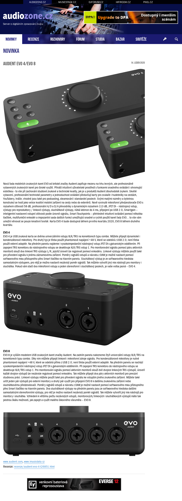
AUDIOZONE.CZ (37, 2)
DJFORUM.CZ (96, 2)
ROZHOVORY (57, 39)
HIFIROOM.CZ (123, 2)
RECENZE (33, 39)
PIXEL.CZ (148, 2)
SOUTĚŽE (141, 39)
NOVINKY (11, 39)
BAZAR (120, 39)
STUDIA (100, 39)
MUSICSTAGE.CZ (67, 2)
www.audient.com (13, 461)
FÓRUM (80, 39)
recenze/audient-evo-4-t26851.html (34, 466)
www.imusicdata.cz (34, 461)
